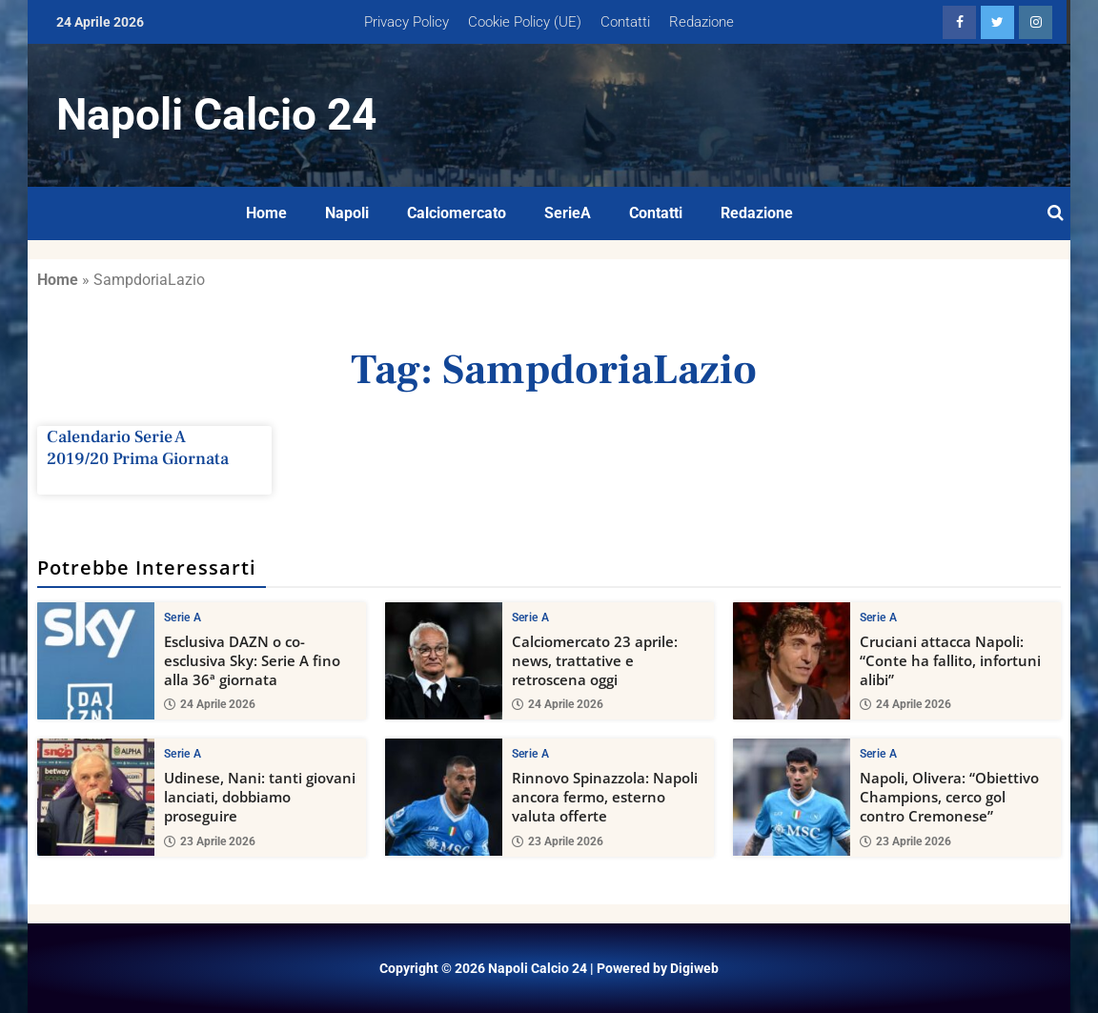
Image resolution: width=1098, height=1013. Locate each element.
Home (266, 213)
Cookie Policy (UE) (524, 21)
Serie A (182, 617)
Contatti (625, 21)
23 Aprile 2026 (209, 841)
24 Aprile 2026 (209, 704)
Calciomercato (456, 213)
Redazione (701, 21)
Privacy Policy (406, 21)
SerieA (567, 213)
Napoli (347, 213)
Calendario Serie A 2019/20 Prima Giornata (138, 448)
